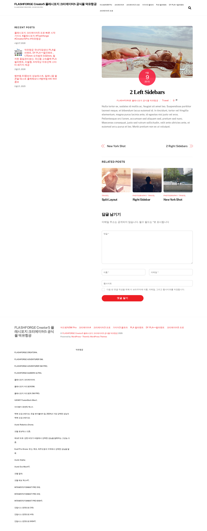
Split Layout (109, 199)
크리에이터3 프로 (133, 5)
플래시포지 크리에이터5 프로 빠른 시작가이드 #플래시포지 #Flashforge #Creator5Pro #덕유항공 (34, 35)
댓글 (106, 234)
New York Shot (116, 146)
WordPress (76, 336)
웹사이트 (108, 283)
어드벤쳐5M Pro (106, 5)
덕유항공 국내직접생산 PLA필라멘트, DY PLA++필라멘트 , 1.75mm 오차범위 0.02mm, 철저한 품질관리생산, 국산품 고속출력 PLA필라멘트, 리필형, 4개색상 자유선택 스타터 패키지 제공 (35, 57)
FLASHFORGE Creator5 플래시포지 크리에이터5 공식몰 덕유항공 (90, 333)
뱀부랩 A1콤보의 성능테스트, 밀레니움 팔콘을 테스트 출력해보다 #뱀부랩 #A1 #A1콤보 (35, 79)
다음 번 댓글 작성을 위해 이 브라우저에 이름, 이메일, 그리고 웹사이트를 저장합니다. (146, 289)
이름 (106, 272)
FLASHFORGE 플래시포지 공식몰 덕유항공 (137, 100)
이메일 (155, 272)
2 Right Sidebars (176, 146)
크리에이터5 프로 (106, 11)
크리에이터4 (119, 5)
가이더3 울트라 (148, 5)
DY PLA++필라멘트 (176, 5)
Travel (165, 100)
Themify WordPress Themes (94, 336)
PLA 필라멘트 (161, 5)
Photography (140, 195)
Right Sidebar (141, 199)
